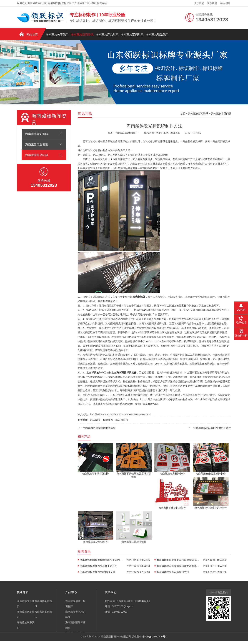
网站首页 (32, 34)
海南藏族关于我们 (57, 34)
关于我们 (199, 3)
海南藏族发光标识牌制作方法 (173, 572)
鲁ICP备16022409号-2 (154, 636)
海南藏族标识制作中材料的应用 (213, 427)
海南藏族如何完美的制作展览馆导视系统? (178, 560)
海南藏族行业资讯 (36, 144)
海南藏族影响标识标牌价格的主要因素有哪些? (101, 560)
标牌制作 (108, 420)
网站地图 (225, 3)
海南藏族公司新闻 (36, 133)
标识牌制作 (122, 420)
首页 (182, 113)
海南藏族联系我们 (157, 34)
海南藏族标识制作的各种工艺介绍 (98, 566)
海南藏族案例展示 (132, 34)
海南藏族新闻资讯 (82, 34)
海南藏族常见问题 (36, 155)
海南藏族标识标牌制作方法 (101, 427)
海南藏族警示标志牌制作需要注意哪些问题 (178, 566)
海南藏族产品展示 (107, 34)
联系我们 (212, 3)
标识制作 (95, 420)
